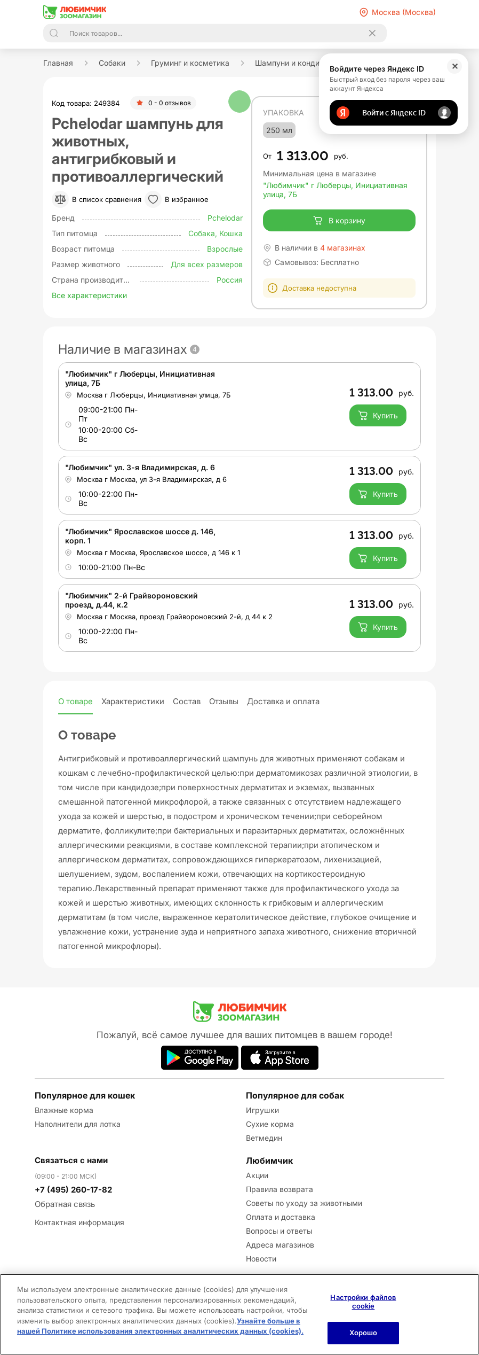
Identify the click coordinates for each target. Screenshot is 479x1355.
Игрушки (262, 1110)
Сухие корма (270, 1123)
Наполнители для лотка (78, 1123)
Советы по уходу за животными (304, 1203)
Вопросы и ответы (279, 1230)
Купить (378, 415)
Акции (257, 1175)
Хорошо (363, 1332)
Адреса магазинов (280, 1244)
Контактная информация (79, 1222)
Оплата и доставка (280, 1216)
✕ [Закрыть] (454, 66)
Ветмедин (264, 1137)
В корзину (339, 220)
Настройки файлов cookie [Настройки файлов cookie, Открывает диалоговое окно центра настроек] (363, 1301)
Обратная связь (65, 1204)
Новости (261, 1258)
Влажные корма (64, 1110)
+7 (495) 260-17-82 (73, 1190)
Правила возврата (279, 1189)
